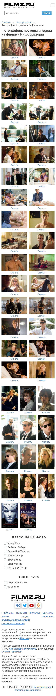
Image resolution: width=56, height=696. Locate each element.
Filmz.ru (24, 638)
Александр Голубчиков (22, 648)
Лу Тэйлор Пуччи (17, 568)
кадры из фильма (17, 582)
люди (25, 616)
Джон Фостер (15, 564)
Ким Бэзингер (15, 555)
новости (21, 613)
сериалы (48, 613)
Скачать (14, 57)
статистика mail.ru (13, 623)
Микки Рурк (14, 543)
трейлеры (7, 613)
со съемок (13, 586)
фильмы (35, 613)
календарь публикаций (15, 620)
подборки (47, 616)
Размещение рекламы (28, 690)
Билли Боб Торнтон (18, 551)
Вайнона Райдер (17, 547)
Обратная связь (42, 687)
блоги (5, 616)
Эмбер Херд (14, 559)
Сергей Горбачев (11, 651)
